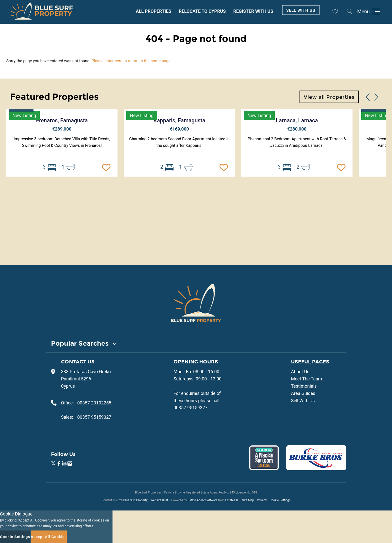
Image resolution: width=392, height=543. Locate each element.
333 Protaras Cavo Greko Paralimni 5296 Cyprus (86, 379)
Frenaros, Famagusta (62, 120)
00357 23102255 (94, 402)
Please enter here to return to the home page (131, 61)
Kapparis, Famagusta (179, 120)
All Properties (153, 11)
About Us (300, 371)
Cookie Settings (280, 500)
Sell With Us (300, 10)
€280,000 (296, 129)
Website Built (159, 500)
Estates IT (231, 500)
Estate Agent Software (202, 500)
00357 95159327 (94, 417)
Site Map (248, 500)
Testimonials (304, 386)
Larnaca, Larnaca (297, 120)
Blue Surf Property (135, 500)
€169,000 (179, 129)
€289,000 (62, 129)
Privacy (262, 500)
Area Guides (303, 393)
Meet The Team (306, 378)
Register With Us (253, 11)
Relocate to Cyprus (202, 11)
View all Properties (329, 97)
